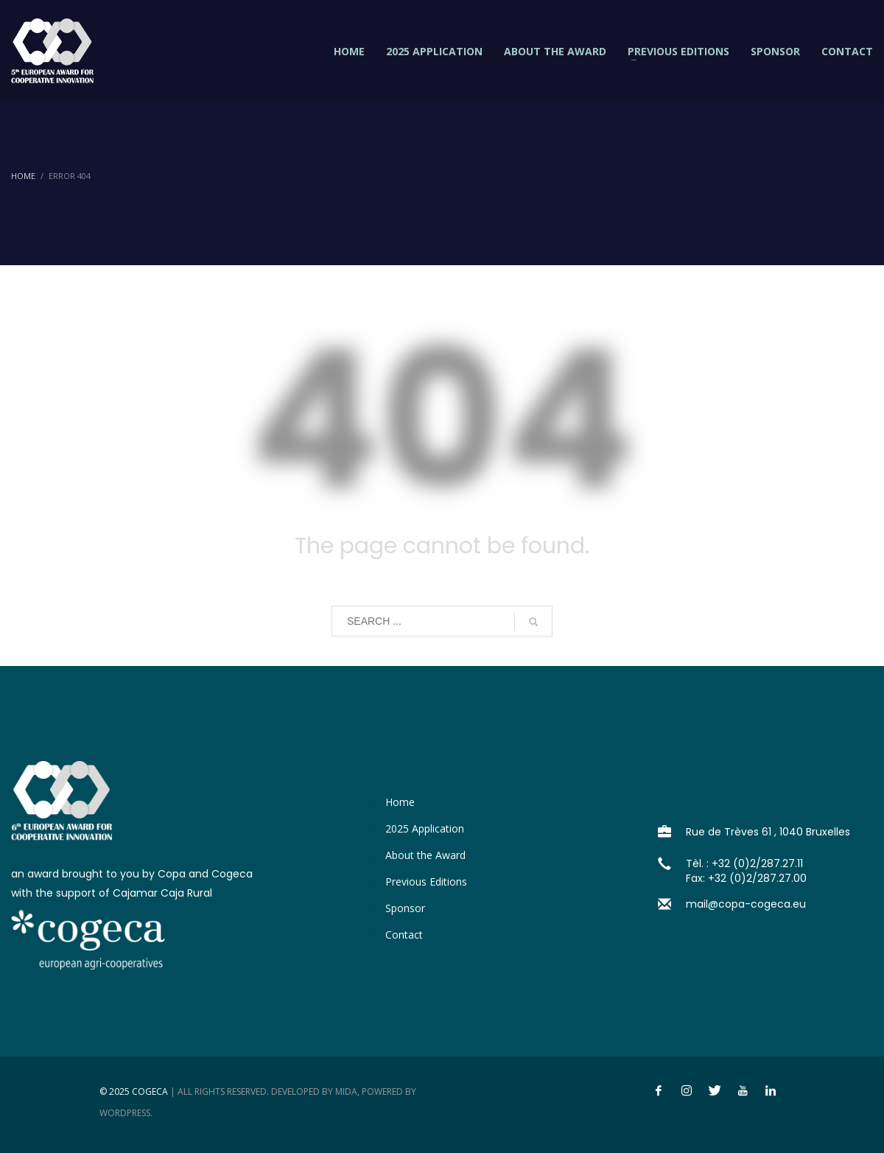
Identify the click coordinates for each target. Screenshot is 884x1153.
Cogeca (150, 1091)
